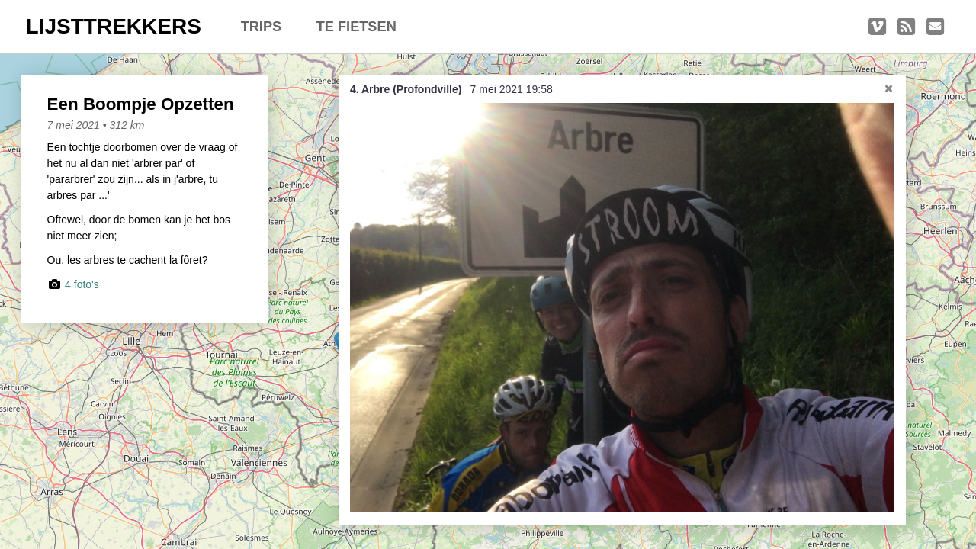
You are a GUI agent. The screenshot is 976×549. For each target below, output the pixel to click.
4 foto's (82, 284)
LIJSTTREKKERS (113, 26)
